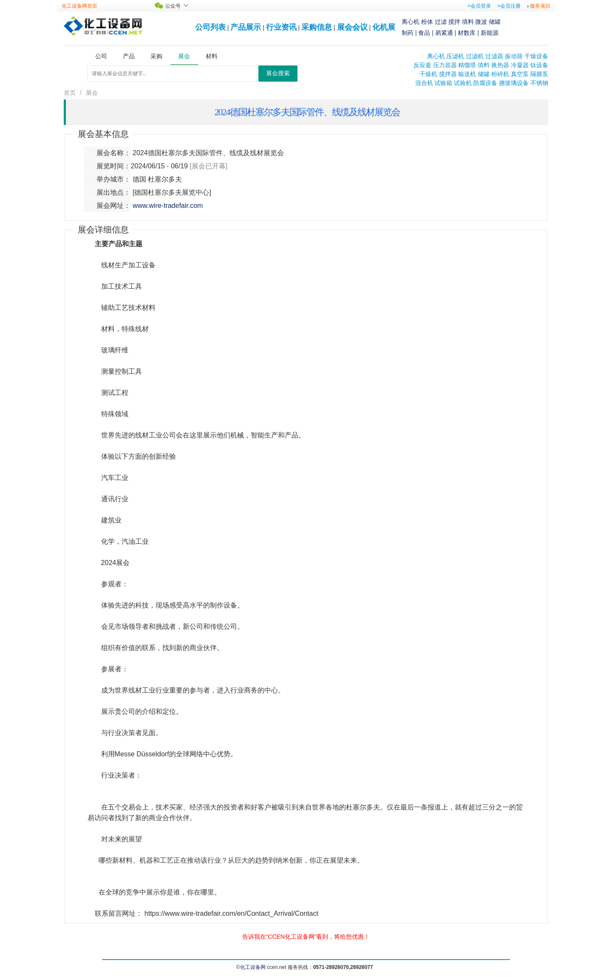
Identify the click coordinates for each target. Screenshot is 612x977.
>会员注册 (509, 6)
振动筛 (514, 56)
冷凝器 (520, 65)
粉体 (427, 21)
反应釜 (422, 65)
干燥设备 (536, 56)
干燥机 (428, 74)
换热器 (500, 65)
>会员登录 (479, 6)
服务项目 (540, 6)
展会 (92, 92)
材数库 (467, 32)
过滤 (441, 21)
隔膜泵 (539, 74)
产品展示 (245, 27)
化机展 (383, 27)
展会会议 (352, 27)
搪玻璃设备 (514, 83)
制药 (408, 32)
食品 (424, 32)
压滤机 (455, 56)
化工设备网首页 (79, 6)
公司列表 (210, 27)
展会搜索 (278, 73)
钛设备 (539, 65)
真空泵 (520, 74)
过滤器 (494, 56)
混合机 (424, 83)
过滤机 (475, 56)
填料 (468, 21)
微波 (481, 21)
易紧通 (444, 32)
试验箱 (443, 83)
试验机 (463, 83)
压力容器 (445, 65)
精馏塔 (467, 65)
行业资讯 (281, 27)
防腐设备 (485, 83)
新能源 (490, 32)
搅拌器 (448, 74)
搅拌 (454, 21)
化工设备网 (253, 967)
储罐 (495, 21)
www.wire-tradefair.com (168, 205)
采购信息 (316, 27)
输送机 (467, 74)
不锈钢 (539, 83)
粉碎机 (500, 74)
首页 (70, 92)
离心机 (410, 21)
